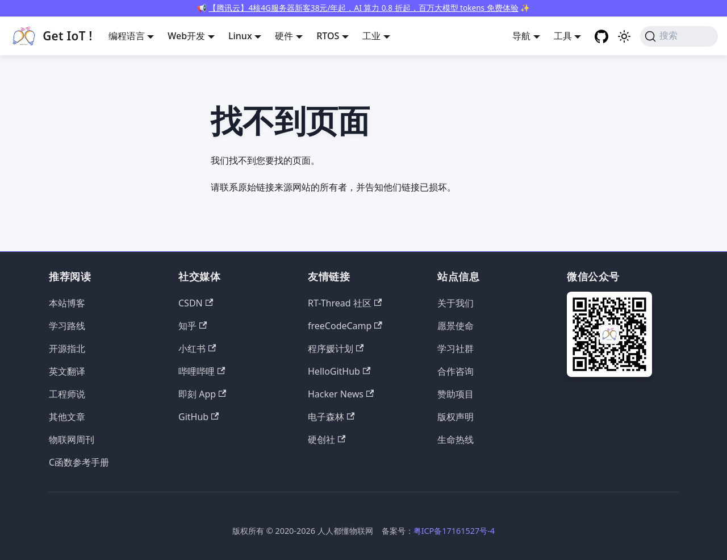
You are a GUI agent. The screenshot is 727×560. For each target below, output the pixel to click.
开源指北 (67, 348)
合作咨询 (455, 371)
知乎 (192, 326)
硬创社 (326, 439)
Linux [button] (240, 36)
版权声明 (455, 416)
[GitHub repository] (601, 36)
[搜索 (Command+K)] (679, 36)
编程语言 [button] (126, 36)
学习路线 (67, 326)
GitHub (198, 416)
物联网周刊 (71, 439)
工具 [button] (563, 36)
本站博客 (67, 303)
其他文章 (67, 416)
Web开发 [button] (186, 36)
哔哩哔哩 (201, 371)
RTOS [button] (327, 36)
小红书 (197, 348)
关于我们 (455, 303)
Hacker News (341, 394)
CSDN (195, 303)
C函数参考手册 (79, 462)
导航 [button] (521, 36)
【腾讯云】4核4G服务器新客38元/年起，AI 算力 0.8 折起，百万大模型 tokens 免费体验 (363, 7)
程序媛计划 (336, 348)
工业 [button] (371, 36)
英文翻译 (67, 371)
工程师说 (67, 394)
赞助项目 (455, 394)
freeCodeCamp (345, 326)
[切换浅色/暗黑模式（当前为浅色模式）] (624, 36)
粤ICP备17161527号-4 (454, 530)
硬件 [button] (284, 36)
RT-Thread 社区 (345, 303)
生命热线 (455, 439)
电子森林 (331, 416)
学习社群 (455, 348)
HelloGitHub (339, 371)
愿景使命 (455, 326)
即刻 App (202, 394)
